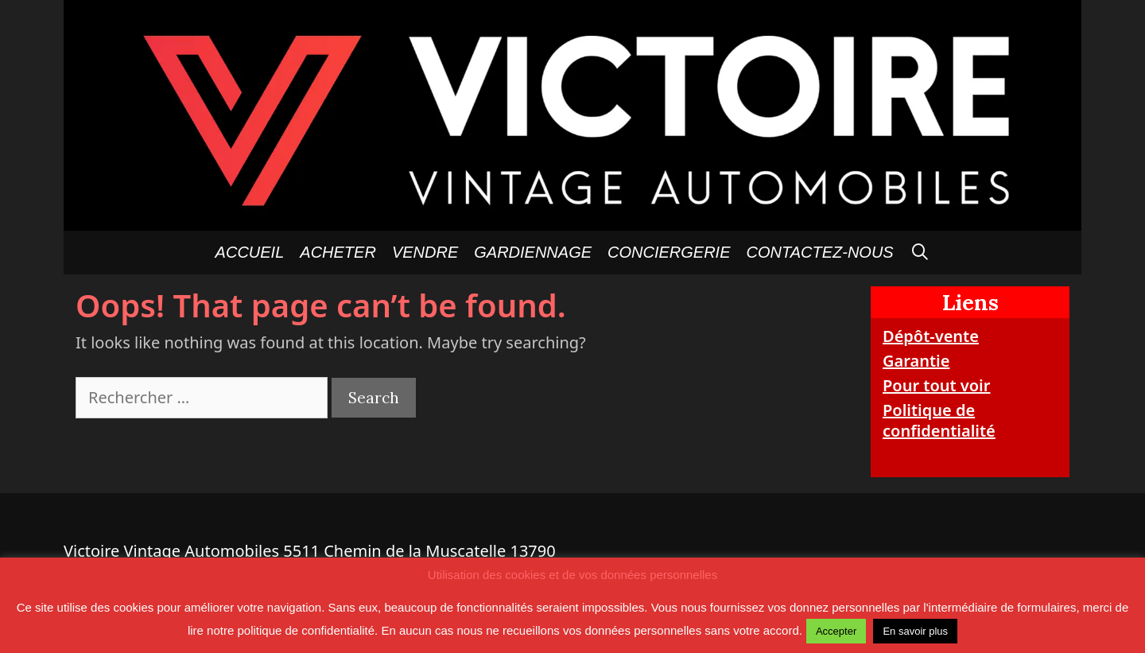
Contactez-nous (820, 252)
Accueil (250, 252)
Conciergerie (668, 252)
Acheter (338, 252)
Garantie (916, 360)
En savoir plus (915, 631)
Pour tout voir (936, 385)
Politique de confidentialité (939, 420)
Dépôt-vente (931, 336)
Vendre (425, 252)
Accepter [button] (836, 631)
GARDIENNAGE (533, 252)
